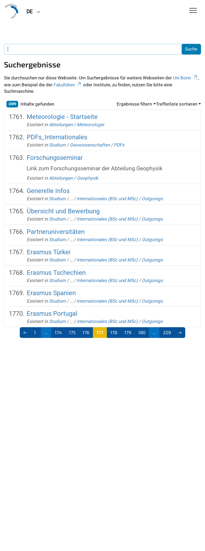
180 (141, 332)
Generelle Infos (48, 191)
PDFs (119, 145)
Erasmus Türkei (48, 252)
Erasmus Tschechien (56, 272)
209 (167, 332)
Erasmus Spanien (51, 293)
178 (113, 332)
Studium (57, 145)
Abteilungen (61, 124)
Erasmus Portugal (52, 313)
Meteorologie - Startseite (62, 117)
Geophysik (87, 178)
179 (127, 332)
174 (58, 332)
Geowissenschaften (90, 145)
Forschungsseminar (55, 157)
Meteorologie (90, 124)
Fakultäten (68, 84)
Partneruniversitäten (56, 232)
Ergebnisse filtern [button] (134, 104)
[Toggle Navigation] (193, 10)
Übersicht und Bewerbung (63, 211)
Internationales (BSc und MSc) (107, 198)
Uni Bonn (185, 77)
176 (85, 332)
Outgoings (152, 198)
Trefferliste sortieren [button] (176, 104)
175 (72, 332)
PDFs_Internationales (57, 137)
